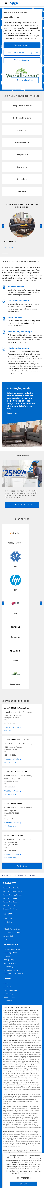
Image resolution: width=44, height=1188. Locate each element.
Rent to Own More (10, 898)
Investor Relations (10, 990)
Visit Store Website (11, 727)
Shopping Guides (10, 952)
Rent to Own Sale (9, 905)
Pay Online (8, 921)
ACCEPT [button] (23, 1184)
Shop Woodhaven (22, 45)
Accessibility (8, 966)
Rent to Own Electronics (12, 891)
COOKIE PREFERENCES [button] (23, 1178)
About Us (7, 986)
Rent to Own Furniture (12, 887)
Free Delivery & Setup (12, 949)
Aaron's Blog (8, 993)
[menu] (22, 3)
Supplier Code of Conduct (13, 973)
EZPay (6, 939)
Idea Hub (7, 955)
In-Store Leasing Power (13, 932)
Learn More (12, 413)
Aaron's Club (8, 935)
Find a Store (22, 865)
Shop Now (8, 247)
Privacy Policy (9, 959)
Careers (6, 983)
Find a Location (22, 60)
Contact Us (8, 918)
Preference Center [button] (26, 1173)
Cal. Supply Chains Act (12, 969)
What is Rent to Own (12, 928)
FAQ (5, 925)
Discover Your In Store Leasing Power (22, 53)
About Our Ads (9, 997)
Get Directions (10, 730)
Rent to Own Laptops (11, 901)
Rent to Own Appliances (12, 894)
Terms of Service (10, 962)
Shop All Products (10, 908)
